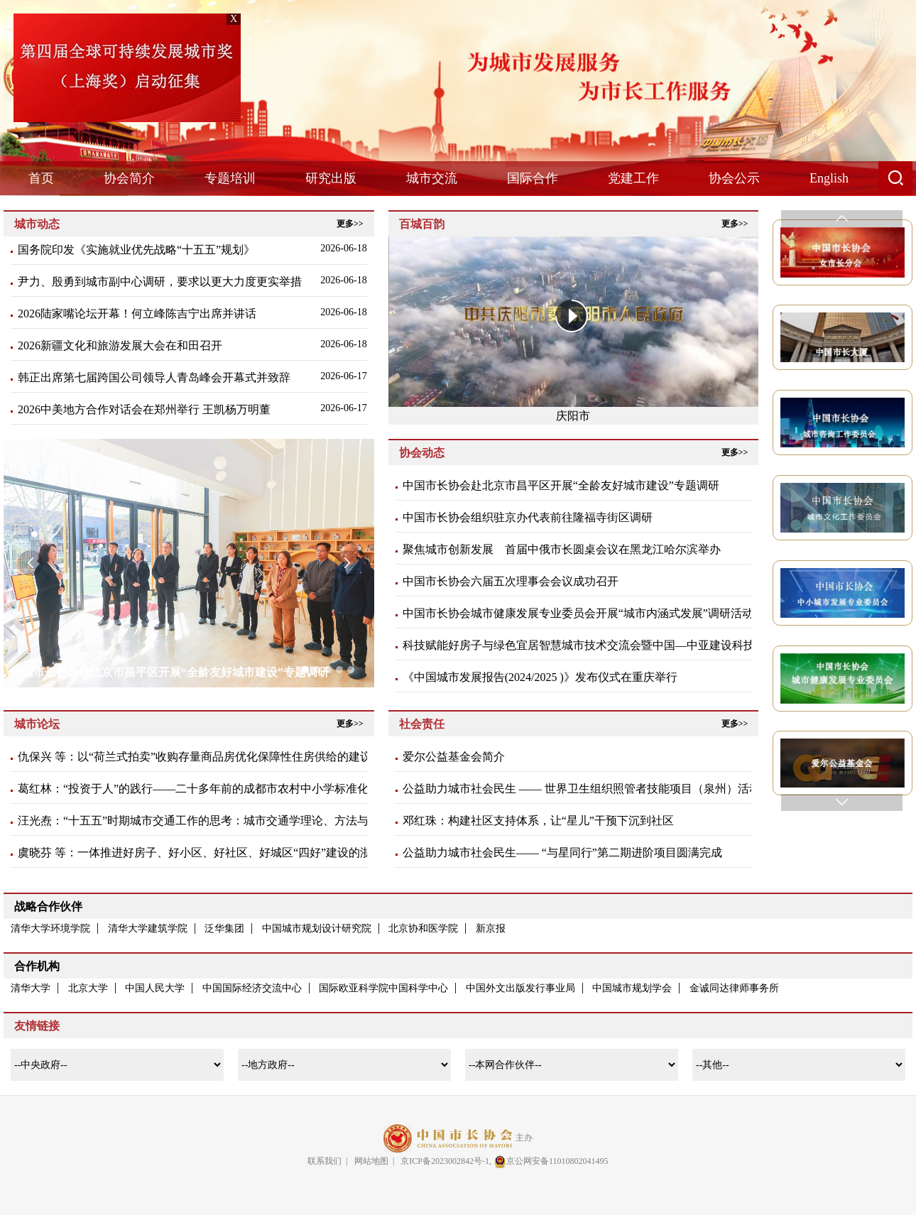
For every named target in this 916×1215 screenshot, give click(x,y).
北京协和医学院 (423, 928)
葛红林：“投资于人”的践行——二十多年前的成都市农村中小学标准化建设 (204, 789)
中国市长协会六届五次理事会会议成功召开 (510, 581)
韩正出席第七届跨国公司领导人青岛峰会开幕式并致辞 (154, 377)
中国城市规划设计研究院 (316, 928)
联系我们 (324, 1161)
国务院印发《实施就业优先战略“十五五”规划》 (136, 250)
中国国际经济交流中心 (252, 988)
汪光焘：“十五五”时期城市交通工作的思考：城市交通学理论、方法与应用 (204, 820)
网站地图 (371, 1161)
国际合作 (532, 178)
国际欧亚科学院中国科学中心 (383, 988)
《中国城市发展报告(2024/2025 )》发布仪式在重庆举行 (540, 677)
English (829, 178)
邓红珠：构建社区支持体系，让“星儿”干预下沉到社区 (538, 820)
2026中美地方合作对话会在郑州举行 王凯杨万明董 (144, 409)
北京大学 (88, 988)
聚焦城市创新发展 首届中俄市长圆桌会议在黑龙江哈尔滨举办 (562, 549)
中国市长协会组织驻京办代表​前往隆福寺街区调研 (528, 517)
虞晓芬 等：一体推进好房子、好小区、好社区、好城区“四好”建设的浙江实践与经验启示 (240, 852)
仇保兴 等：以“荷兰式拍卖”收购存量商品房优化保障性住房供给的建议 (194, 757)
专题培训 (230, 178)
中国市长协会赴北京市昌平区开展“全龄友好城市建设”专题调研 (561, 485)
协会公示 (734, 178)
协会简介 (129, 178)
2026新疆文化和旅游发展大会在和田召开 (120, 345)
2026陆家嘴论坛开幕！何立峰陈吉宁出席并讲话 (137, 313)
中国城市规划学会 (632, 988)
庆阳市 (573, 416)
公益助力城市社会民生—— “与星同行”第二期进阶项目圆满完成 (562, 852)
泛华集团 (224, 928)
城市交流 (431, 178)
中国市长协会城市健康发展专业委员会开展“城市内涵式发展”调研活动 (578, 613)
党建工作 (633, 178)
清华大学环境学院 (50, 928)
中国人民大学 (155, 988)
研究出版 (330, 178)
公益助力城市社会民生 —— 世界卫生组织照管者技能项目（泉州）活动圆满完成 (604, 789)
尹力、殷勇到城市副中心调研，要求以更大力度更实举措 (160, 282)
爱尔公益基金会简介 (454, 757)
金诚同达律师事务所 (734, 988)
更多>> (350, 224)
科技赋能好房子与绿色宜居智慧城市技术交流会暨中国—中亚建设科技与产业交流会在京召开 (635, 645)
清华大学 (30, 988)
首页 (41, 178)
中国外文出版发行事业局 (520, 988)
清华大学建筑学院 (147, 928)
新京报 (491, 928)
